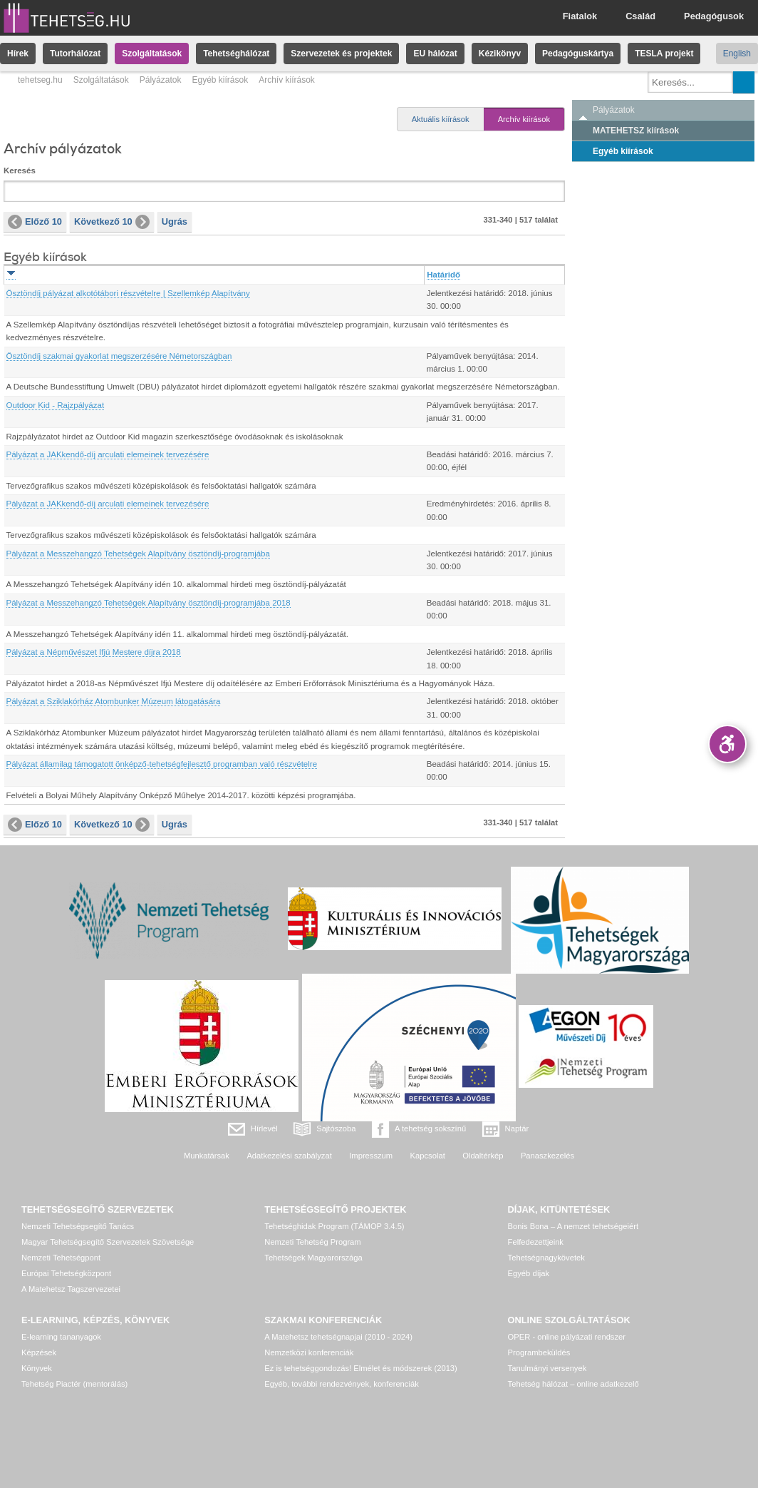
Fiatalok (580, 16)
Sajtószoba (335, 1128)
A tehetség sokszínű (430, 1128)
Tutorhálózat (75, 53)
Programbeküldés (539, 1352)
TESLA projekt (664, 53)
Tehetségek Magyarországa (313, 1257)
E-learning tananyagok (61, 1336)
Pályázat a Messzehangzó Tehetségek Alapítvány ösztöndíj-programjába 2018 (148, 602)
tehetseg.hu (40, 80)
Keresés (20, 170)
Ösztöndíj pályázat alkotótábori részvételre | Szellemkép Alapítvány (128, 293)
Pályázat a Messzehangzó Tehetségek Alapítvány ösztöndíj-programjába (138, 553)
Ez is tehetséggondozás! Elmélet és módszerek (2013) (360, 1368)
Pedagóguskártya (577, 53)
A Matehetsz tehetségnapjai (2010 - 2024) (338, 1336)
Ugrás (174, 221)
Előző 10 (35, 222)
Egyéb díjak (528, 1273)
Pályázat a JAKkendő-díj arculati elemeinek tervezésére (107, 454)
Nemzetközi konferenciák (308, 1352)
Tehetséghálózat (236, 53)
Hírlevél (264, 1128)
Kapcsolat (427, 1155)
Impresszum (371, 1155)
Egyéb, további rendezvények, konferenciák (341, 1384)
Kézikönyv (500, 53)
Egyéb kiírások (220, 80)
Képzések (38, 1352)
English (737, 53)
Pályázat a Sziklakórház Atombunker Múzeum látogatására (113, 701)
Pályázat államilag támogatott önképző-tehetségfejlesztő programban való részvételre (162, 764)
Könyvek (36, 1368)
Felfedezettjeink (536, 1242)
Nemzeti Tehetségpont (60, 1257)
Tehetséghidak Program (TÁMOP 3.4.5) (334, 1226)
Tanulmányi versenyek (547, 1368)
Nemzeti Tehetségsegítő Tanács (77, 1226)
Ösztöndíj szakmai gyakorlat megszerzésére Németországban (119, 356)
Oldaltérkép (482, 1155)
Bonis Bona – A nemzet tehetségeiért (573, 1226)
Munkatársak (206, 1155)
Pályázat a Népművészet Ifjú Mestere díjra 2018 (93, 652)
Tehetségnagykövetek (546, 1257)
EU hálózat (435, 53)
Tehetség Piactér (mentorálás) (74, 1384)
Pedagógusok (714, 16)
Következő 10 (112, 222)
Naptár (517, 1128)
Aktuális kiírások (440, 119)
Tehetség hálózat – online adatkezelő (573, 1384)
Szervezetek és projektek (341, 53)
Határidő (443, 274)
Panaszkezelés (547, 1155)
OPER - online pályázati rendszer (566, 1336)
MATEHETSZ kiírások (636, 131)
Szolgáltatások (152, 53)
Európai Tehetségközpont (66, 1273)
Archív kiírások (524, 119)
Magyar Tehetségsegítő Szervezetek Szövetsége (107, 1242)
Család (640, 16)
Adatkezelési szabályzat (288, 1155)
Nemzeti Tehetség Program (312, 1242)
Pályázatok (161, 80)
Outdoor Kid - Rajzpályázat (55, 405)
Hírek (17, 53)
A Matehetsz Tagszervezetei (70, 1289)
